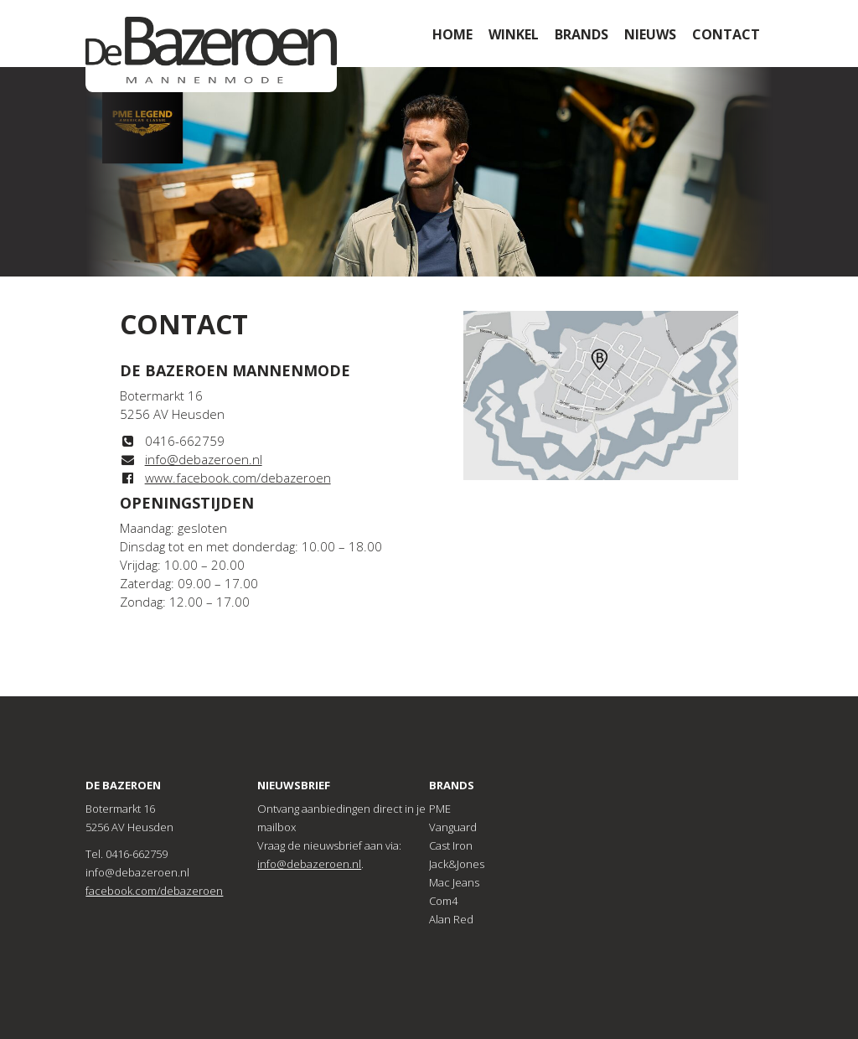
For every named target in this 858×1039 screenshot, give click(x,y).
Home (452, 34)
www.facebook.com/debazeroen (238, 477)
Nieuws (650, 34)
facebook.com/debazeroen (154, 890)
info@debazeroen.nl (203, 459)
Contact (726, 34)
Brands (581, 34)
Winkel (513, 34)
